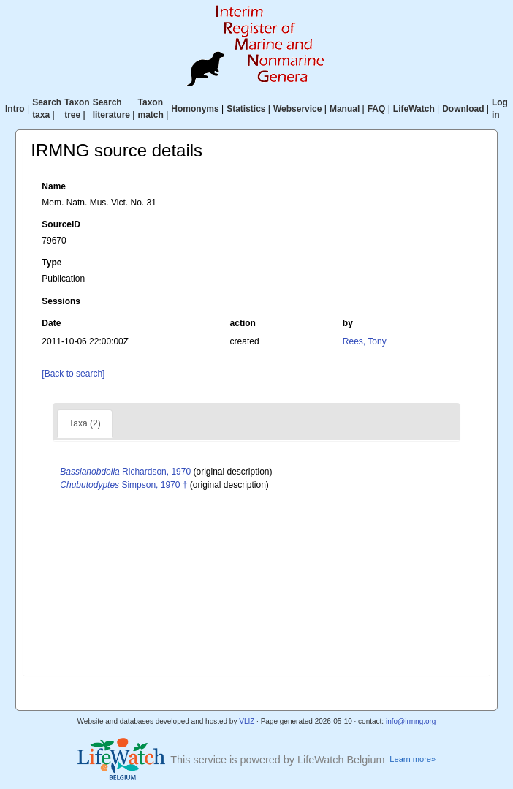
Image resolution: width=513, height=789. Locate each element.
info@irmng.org (411, 721)
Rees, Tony (365, 341)
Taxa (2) (84, 423)
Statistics (246, 109)
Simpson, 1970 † (123, 485)
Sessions (61, 301)
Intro (15, 109)
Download (463, 109)
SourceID (61, 224)
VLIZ (246, 721)
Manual (345, 109)
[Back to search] (73, 374)
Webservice (297, 109)
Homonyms (194, 109)
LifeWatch (414, 109)
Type (51, 262)
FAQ (377, 109)
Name (54, 186)
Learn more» (413, 759)
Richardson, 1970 (125, 472)
